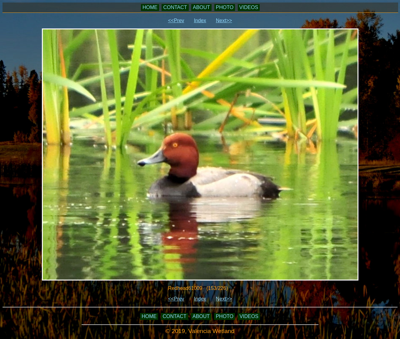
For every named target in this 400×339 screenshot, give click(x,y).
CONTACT (175, 7)
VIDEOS (248, 7)
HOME (150, 7)
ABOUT (201, 7)
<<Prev (176, 20)
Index (200, 20)
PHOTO (225, 7)
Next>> (224, 20)
